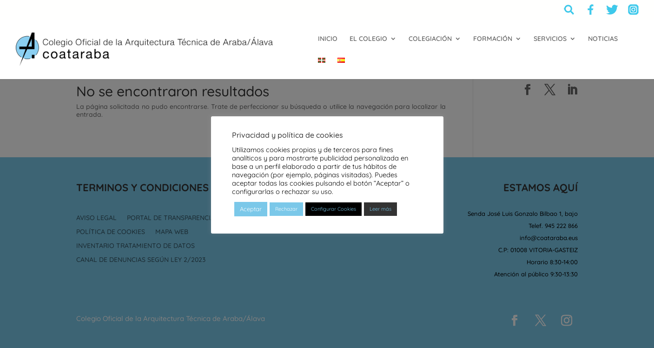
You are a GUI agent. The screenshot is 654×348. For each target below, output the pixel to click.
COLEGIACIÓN (430, 39)
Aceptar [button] (251, 213)
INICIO (327, 39)
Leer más (380, 213)
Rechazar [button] (286, 213)
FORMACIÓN (492, 39)
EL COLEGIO (368, 39)
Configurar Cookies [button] (333, 213)
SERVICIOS (550, 39)
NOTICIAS (603, 39)
